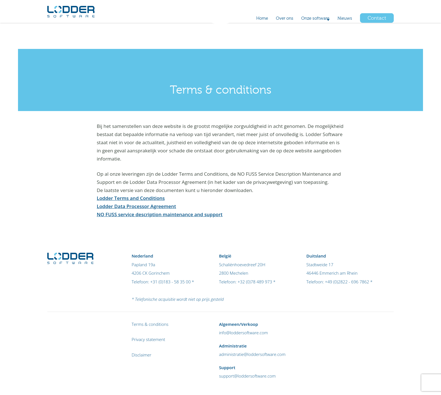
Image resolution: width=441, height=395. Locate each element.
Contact (377, 36)
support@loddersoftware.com (247, 376)
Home (241, 36)
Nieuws (343, 36)
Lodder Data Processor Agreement (136, 206)
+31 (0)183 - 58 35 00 (170, 282)
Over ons (267, 36)
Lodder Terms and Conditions (131, 198)
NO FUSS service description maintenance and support (159, 214)
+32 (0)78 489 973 (325, 8)
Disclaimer (141, 355)
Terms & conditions (150, 324)
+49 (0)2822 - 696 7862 (347, 282)
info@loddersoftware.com (243, 332)
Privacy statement (148, 339)
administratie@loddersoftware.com (252, 354)
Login (388, 8)
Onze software (304, 36)
